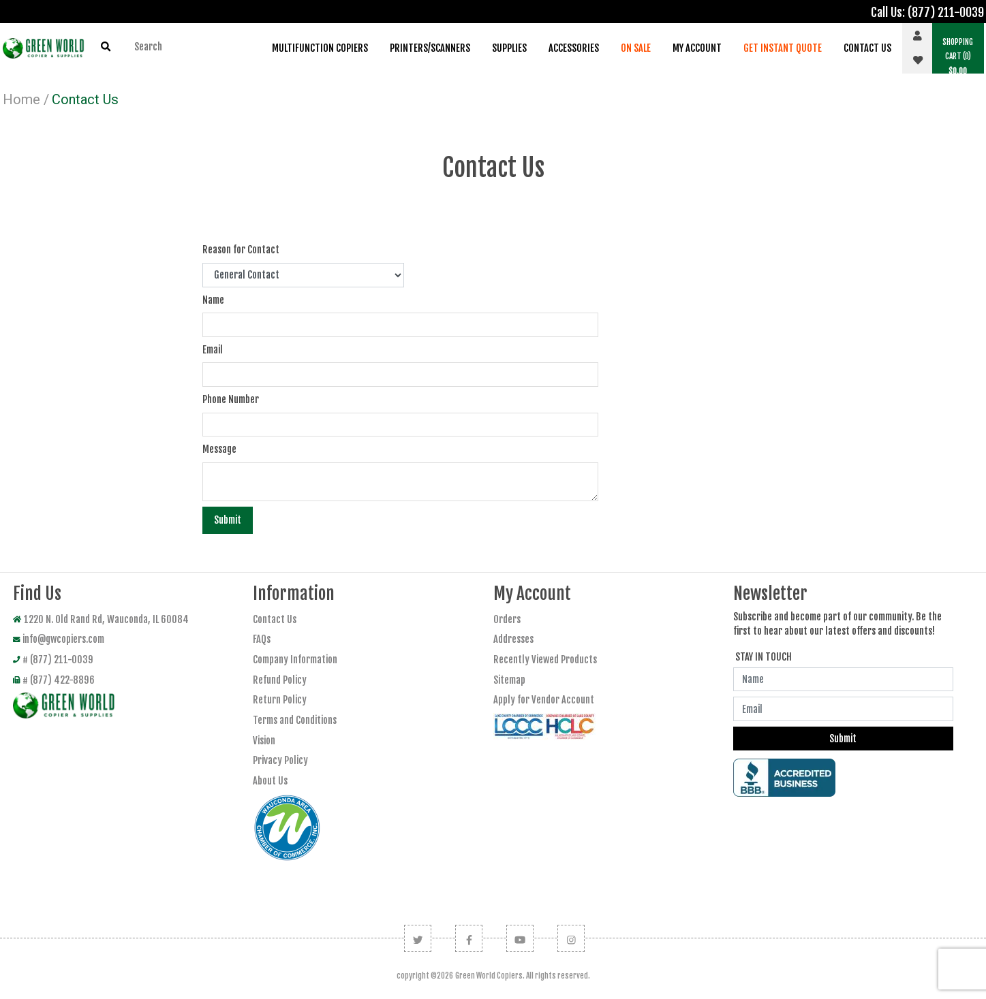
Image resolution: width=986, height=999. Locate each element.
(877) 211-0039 (946, 12)
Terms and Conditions (295, 720)
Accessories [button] (574, 48)
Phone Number (230, 399)
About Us (270, 780)
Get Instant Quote (782, 48)
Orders (507, 619)
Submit (227, 519)
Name (213, 300)
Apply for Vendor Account (543, 699)
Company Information (295, 659)
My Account (697, 48)
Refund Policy (280, 679)
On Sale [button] (636, 48)
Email (212, 349)
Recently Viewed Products (545, 659)
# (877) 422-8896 (54, 679)
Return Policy (280, 699)
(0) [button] (957, 56)
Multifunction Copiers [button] (320, 48)
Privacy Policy (280, 760)
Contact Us (867, 48)
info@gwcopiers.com (58, 639)
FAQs (262, 639)
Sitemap (509, 679)
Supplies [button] (509, 48)
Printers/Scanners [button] (430, 48)
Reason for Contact (240, 249)
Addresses (513, 639)
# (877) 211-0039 (53, 659)
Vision (264, 740)
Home (21, 99)
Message (219, 449)
